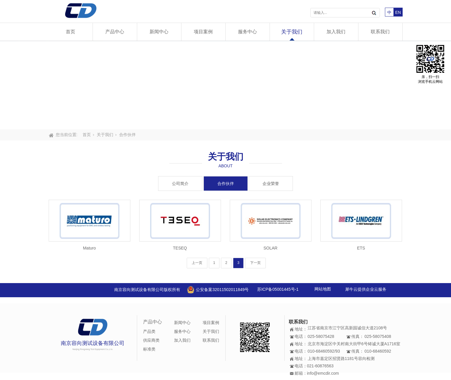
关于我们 (291, 32)
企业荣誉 (271, 183)
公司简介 (180, 183)
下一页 (255, 263)
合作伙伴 (127, 134)
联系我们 (380, 31)
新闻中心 (159, 31)
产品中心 (114, 31)
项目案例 (203, 31)
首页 (70, 31)
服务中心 (247, 31)
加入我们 (336, 31)
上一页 (197, 263)
